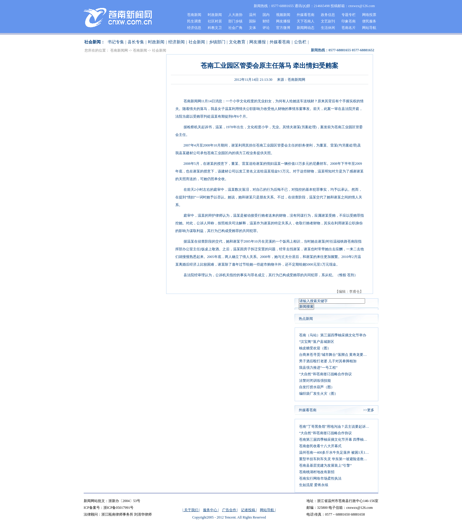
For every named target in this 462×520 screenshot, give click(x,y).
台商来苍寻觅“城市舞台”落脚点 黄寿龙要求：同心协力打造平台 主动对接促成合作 (336, 355)
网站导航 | (267, 510)
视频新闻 (283, 15)
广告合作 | (230, 510)
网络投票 (369, 15)
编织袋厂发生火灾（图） (318, 393)
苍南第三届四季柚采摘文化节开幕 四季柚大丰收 (336, 439)
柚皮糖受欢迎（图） (315, 348)
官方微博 (283, 28)
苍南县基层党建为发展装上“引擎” (325, 465)
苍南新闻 (194, 15)
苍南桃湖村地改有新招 (316, 472)
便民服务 (369, 21)
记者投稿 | (249, 510)
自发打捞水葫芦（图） (316, 387)
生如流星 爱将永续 (313, 485)
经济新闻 (176, 42)
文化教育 (237, 42)
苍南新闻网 (119, 50)
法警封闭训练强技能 (315, 381)
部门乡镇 (235, 21)
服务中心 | (211, 510)
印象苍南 (348, 21)
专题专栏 (348, 15)
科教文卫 (215, 28)
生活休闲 (328, 28)
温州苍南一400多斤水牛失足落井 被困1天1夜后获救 (336, 452)
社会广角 (235, 28)
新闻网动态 (305, 28)
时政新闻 (215, 15)
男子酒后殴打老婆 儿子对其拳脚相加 (328, 361)
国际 (252, 21)
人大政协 (235, 15)
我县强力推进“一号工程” (318, 368)
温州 (252, 15)
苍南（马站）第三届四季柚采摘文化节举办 (332, 335)
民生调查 (194, 21)
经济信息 (194, 28)
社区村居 (215, 21)
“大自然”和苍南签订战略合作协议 (325, 374)
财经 (266, 21)
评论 (266, 28)
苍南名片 (348, 28)
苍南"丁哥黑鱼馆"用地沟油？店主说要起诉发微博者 (336, 426)
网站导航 (369, 28)
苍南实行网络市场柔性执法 (320, 478)
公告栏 (300, 42)
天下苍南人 (305, 21)
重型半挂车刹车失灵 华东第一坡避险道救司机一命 (336, 459)
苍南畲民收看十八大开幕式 (320, 446)
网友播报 (283, 21)
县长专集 (136, 42)
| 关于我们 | (191, 510)
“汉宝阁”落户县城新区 (316, 342)
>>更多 (368, 410)
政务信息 (328, 15)
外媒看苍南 (305, 15)
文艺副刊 (328, 21)
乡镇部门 (217, 42)
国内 (266, 15)
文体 (252, 28)
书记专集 (116, 42)
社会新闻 (197, 42)
